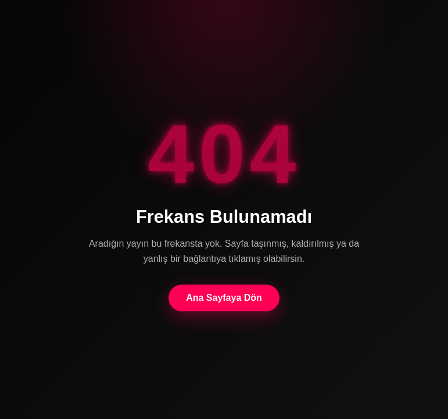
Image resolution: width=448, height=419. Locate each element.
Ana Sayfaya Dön (224, 298)
